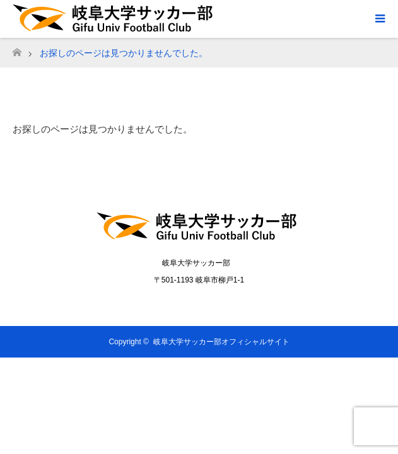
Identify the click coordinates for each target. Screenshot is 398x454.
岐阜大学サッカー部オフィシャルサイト (221, 341)
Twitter (186, 302)
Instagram (211, 302)
